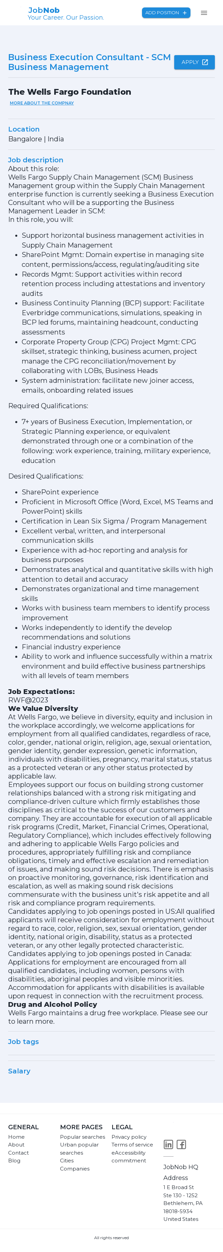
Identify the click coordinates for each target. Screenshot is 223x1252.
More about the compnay (42, 103)
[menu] (204, 13)
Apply (194, 62)
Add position (166, 12)
